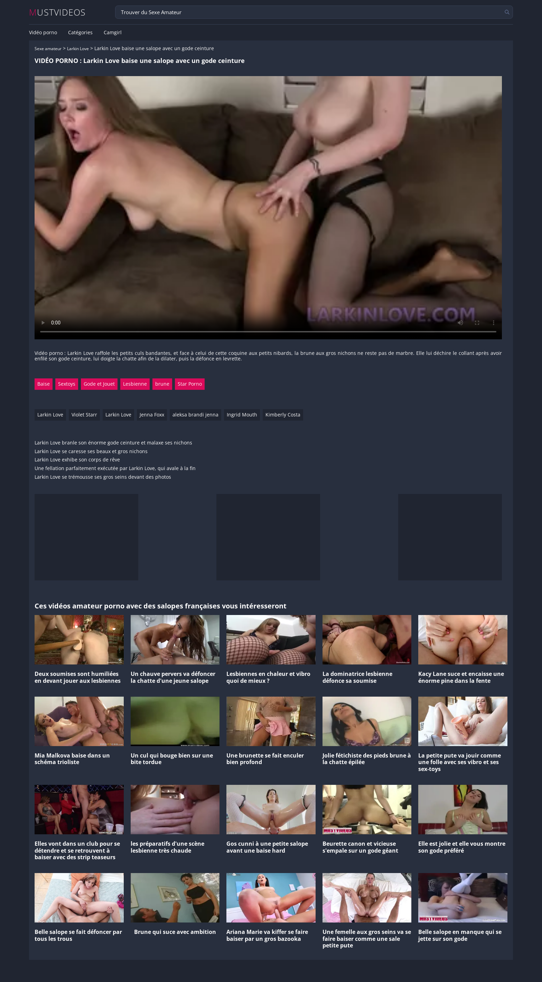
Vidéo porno (43, 32)
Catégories (80, 32)
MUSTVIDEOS (57, 12)
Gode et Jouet (99, 383)
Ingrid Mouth (242, 414)
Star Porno (190, 383)
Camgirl (113, 32)
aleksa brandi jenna (195, 414)
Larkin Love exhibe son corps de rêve (77, 460)
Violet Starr (84, 414)
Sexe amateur (48, 49)
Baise (43, 383)
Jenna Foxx (152, 414)
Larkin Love (78, 49)
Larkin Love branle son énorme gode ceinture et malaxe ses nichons (113, 443)
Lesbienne (135, 383)
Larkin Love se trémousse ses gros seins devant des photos (103, 477)
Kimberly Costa (282, 414)
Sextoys (66, 383)
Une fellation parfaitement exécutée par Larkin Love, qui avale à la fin (115, 468)
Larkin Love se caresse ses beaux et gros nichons (91, 452)
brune (162, 383)
